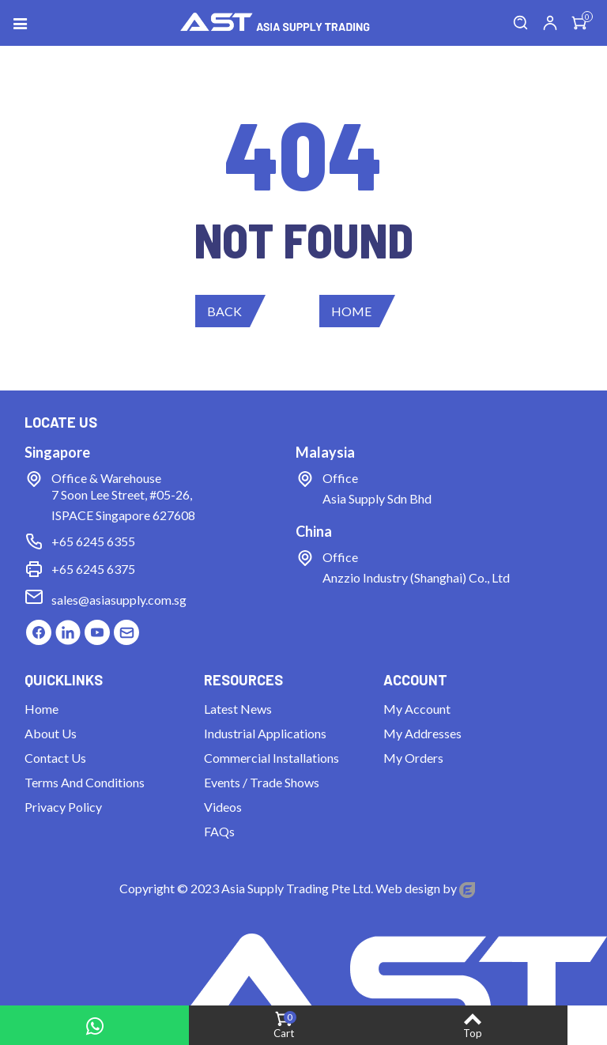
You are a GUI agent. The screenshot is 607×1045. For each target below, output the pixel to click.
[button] (230, 311)
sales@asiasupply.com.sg (119, 599)
